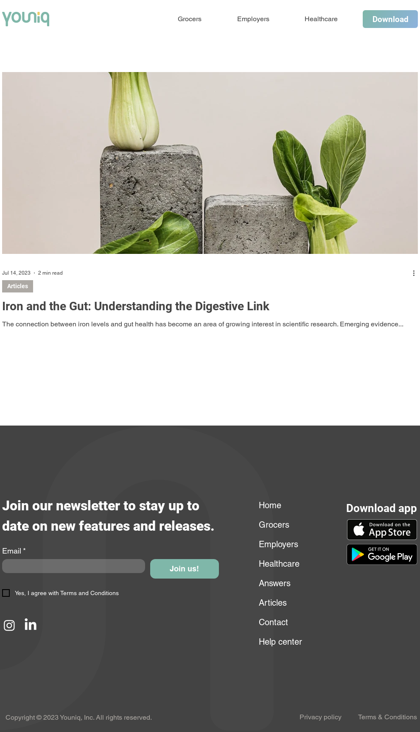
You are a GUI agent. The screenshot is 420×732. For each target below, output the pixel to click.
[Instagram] (9, 625)
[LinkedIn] (30, 625)
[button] (381, 554)
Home (270, 505)
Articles (17, 286)
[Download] (390, 19)
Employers (278, 544)
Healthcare (279, 564)
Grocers (274, 525)
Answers (275, 583)
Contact (273, 622)
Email (14, 551)
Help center (279, 642)
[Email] (71, 566)
